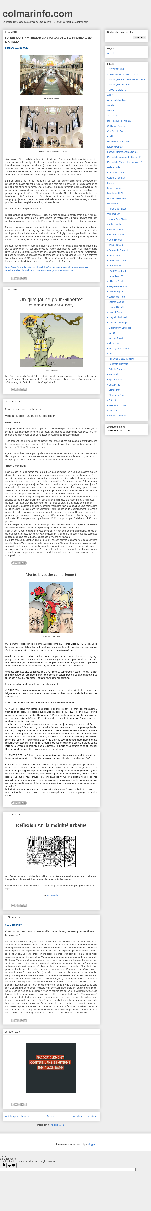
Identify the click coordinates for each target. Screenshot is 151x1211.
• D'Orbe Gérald (115, 245)
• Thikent (111, 400)
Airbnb (110, 105)
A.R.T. (110, 95)
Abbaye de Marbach (117, 100)
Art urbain (112, 115)
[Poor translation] (11, 1165)
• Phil (109, 353)
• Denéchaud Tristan (117, 260)
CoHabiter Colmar (116, 126)
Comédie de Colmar (117, 131)
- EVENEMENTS (115, 69)
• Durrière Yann (114, 265)
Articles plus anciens (85, 1116)
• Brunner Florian (115, 234)
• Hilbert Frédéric (115, 281)
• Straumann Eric (115, 395)
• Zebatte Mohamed (116, 415)
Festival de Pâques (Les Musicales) (124, 162)
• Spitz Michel (113, 385)
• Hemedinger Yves (116, 276)
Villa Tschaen (113, 214)
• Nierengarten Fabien (118, 348)
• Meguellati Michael (117, 317)
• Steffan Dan (113, 390)
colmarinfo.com (38, 13)
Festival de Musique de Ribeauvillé (124, 157)
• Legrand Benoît (115, 307)
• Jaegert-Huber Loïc (117, 286)
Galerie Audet (114, 167)
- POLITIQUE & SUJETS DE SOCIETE (126, 79)
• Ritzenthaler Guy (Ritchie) (120, 359)
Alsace (110, 110)
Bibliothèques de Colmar (119, 121)
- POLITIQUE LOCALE (118, 84)
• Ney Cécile (113, 333)
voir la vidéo (53, 895)
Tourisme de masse (116, 208)
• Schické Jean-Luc (116, 369)
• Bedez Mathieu (115, 229)
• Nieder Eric (113, 343)
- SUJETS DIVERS (116, 90)
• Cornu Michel (114, 240)
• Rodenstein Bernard (117, 364)
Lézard (110, 183)
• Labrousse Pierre (116, 296)
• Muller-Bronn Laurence (119, 328)
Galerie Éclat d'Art (116, 178)
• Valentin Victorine (116, 405)
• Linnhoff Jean (114, 312)
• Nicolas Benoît (115, 338)
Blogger (91, 1144)
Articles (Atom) (58, 1125)
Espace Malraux (115, 146)
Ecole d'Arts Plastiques (118, 141)
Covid (110, 136)
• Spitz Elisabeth (115, 379)
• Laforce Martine (115, 302)
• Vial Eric (112, 410)
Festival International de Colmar (122, 152)
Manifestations (114, 188)
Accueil (51, 1116)
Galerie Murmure (115, 172)
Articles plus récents (17, 1116)
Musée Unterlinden (116, 198)
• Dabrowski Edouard (117, 250)
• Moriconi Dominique (117, 322)
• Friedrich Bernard (116, 271)
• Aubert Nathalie (115, 224)
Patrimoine (112, 203)
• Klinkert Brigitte (115, 291)
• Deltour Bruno (114, 255)
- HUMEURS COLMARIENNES (122, 74)
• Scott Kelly (113, 374)
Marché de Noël (115, 193)
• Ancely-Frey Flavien (117, 219)
